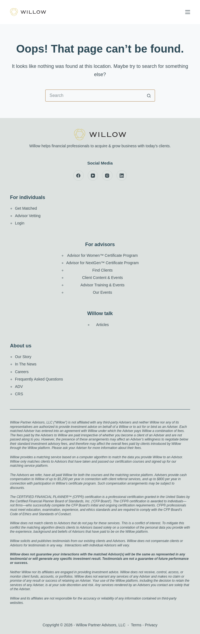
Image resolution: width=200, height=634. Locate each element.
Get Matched (26, 208)
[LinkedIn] (122, 175)
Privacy (151, 625)
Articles (102, 324)
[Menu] (187, 12)
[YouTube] (93, 175)
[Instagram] (107, 175)
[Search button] (149, 96)
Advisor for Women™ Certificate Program (102, 255)
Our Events (102, 292)
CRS (19, 394)
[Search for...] (94, 96)
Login (19, 223)
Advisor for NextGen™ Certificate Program (102, 263)
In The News (25, 364)
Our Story (23, 357)
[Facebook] (78, 175)
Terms (136, 625)
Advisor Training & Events (102, 285)
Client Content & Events (102, 277)
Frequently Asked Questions (39, 379)
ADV (19, 386)
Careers (22, 372)
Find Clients (102, 270)
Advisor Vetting (27, 216)
